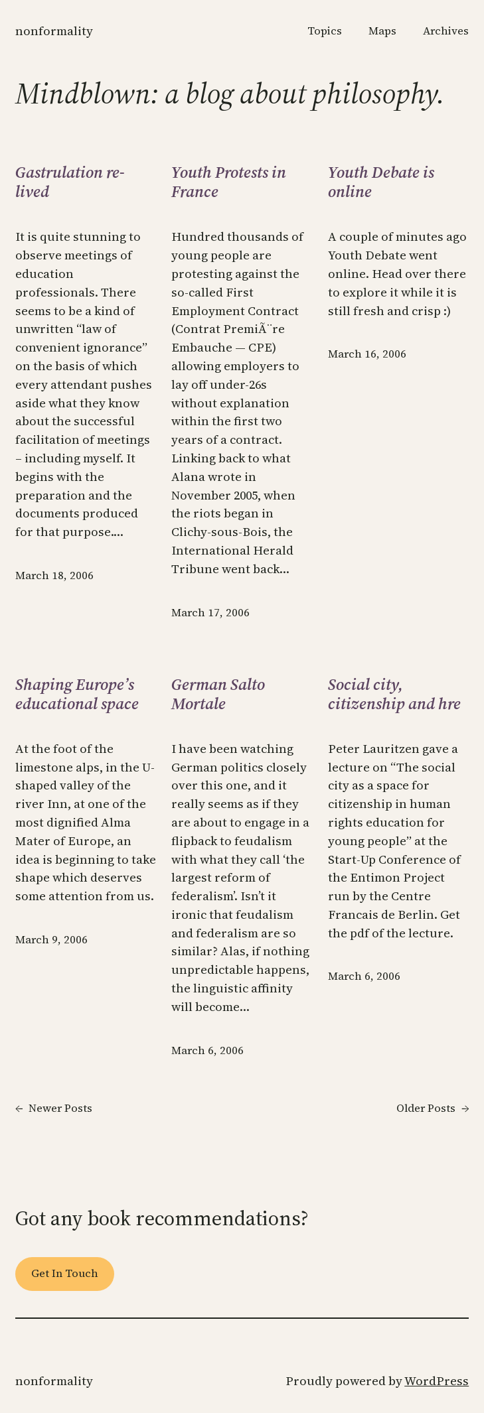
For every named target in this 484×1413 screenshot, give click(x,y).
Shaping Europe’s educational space (77, 694)
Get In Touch (64, 1273)
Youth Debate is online (381, 182)
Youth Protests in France (228, 182)
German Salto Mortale (218, 694)
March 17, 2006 (210, 612)
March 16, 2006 (367, 354)
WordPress (436, 1381)
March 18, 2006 (54, 575)
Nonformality (54, 31)
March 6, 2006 (207, 1050)
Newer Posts (53, 1109)
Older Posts (432, 1109)
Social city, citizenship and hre (394, 694)
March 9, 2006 (51, 939)
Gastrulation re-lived (70, 182)
